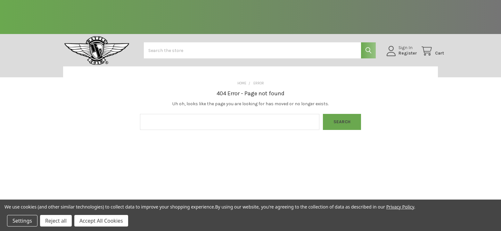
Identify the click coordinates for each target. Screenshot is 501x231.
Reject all (56, 220)
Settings (22, 220)
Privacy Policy (400, 207)
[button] (96, 76)
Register (401, 56)
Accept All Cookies (101, 220)
